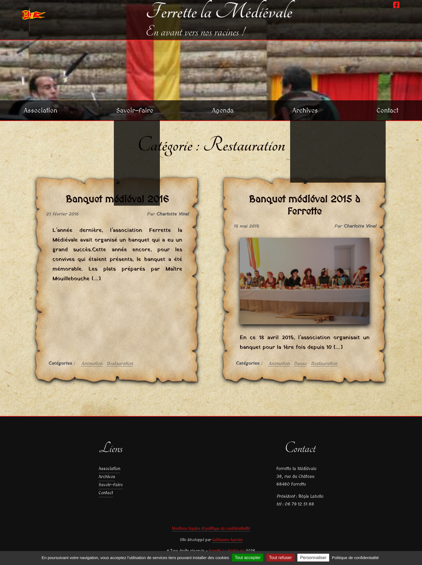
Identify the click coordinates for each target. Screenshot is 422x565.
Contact (387, 110)
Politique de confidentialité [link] (355, 557)
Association (40, 110)
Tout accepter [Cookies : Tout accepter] (248, 557)
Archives (305, 110)
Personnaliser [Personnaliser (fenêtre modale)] (313, 557)
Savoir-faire (134, 110)
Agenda (223, 110)
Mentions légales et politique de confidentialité (211, 528)
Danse (300, 363)
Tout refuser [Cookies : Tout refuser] (280, 557)
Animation (91, 363)
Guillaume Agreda (227, 540)
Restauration (120, 363)
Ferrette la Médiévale (219, 12)
